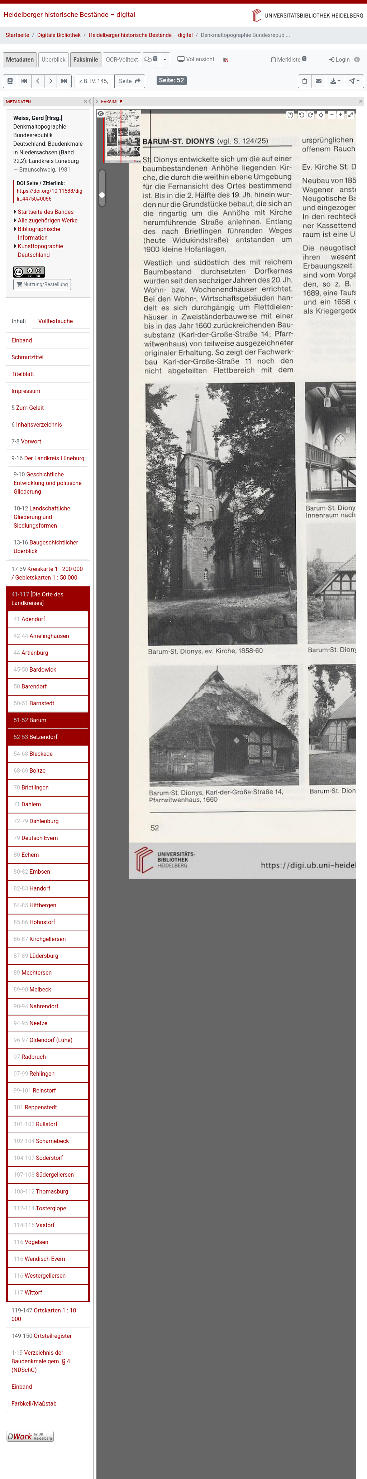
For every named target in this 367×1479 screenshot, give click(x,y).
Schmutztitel (27, 357)
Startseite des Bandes (46, 211)
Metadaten (20, 59)
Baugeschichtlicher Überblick (46, 546)
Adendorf (29, 619)
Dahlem (27, 804)
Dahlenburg (36, 821)
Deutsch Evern (36, 838)
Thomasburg (41, 1191)
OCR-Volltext (122, 59)
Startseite (17, 35)
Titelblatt (22, 374)
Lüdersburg (36, 955)
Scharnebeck (41, 1141)
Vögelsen (31, 1242)
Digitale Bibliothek (59, 35)
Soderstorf (38, 1157)
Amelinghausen (41, 636)
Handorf (32, 888)
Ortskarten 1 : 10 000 (43, 1314)
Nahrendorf (36, 1006)
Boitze (30, 770)
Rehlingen (34, 1073)
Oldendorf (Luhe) (43, 1040)
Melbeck (32, 989)
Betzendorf (35, 737)
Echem (26, 854)
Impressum (25, 391)
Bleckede (33, 753)
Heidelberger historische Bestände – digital (69, 14)
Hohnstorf (34, 922)
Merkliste (288, 59)
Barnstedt (34, 703)
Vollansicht (195, 59)
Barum (30, 720)
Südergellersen (44, 1174)
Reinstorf (35, 1090)
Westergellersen (40, 1275)
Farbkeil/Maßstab (34, 1403)
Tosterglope (40, 1208)
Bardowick (35, 669)
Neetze (30, 1023)
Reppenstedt (35, 1107)
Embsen (32, 871)
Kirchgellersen (40, 939)
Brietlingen (31, 787)
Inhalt (19, 321)
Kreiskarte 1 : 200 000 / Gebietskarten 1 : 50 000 (47, 573)
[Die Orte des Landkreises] (37, 598)
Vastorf (34, 1225)
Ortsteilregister (41, 1335)
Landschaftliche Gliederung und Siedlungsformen (42, 517)
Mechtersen (33, 972)
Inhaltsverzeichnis (36, 424)
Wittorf (28, 1292)
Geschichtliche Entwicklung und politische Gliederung (48, 483)
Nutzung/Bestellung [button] (42, 284)
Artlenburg (31, 652)
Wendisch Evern (39, 1258)
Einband (21, 340)
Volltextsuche (55, 321)
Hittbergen (35, 905)
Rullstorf (35, 1124)
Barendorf (30, 686)
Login (339, 59)
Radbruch (30, 1056)
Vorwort (26, 441)
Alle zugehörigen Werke (48, 220)
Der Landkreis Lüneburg (47, 458)
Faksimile (85, 59)
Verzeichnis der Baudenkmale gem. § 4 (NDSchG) (40, 1361)
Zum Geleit (27, 407)
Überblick (54, 59)
